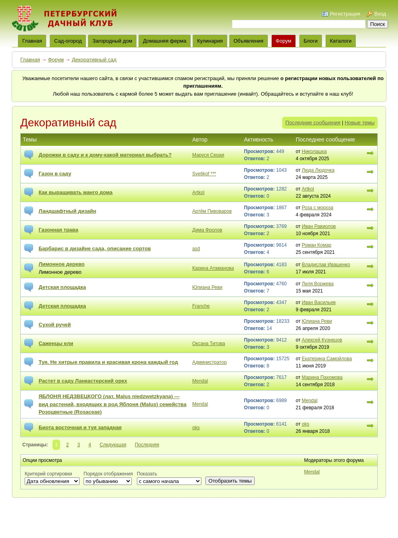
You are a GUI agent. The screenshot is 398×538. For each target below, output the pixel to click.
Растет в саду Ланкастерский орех (83, 381)
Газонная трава (58, 230)
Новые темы (360, 123)
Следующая (113, 445)
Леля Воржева (318, 284)
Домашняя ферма (164, 41)
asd (196, 248)
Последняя (147, 445)
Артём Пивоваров (212, 211)
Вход (380, 14)
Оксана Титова (208, 343)
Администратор (209, 362)
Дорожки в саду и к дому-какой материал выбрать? (105, 155)
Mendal (200, 381)
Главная (30, 60)
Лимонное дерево (61, 264)
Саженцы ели (56, 343)
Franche (201, 306)
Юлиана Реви (207, 287)
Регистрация (345, 14)
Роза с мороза (317, 207)
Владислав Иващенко (326, 264)
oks (196, 427)
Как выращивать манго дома (76, 192)
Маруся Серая (208, 155)
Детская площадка (62, 287)
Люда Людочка (318, 170)
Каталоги (341, 41)
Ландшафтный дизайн (67, 211)
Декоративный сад (94, 60)
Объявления (248, 41)
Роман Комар (316, 245)
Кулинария (210, 41)
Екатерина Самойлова (327, 358)
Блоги (311, 41)
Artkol (198, 192)
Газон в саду (55, 174)
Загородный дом (112, 41)
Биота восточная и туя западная (80, 427)
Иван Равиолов (319, 226)
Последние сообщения (312, 123)
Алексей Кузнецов (322, 340)
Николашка (314, 151)
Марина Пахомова (322, 377)
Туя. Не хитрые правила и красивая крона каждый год (108, 362)
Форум (284, 41)
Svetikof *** (204, 174)
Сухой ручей (55, 325)
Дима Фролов (207, 230)
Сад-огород (68, 41)
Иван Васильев (319, 302)
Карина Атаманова (213, 268)
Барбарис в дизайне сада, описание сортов (95, 248)
